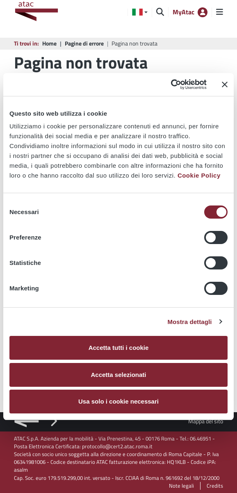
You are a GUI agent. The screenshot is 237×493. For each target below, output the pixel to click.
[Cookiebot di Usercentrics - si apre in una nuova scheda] (171, 84)
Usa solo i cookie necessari (118, 401)
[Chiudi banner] (225, 84)
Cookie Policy (199, 175)
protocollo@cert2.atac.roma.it (117, 446)
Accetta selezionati (118, 374)
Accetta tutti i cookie (119, 347)
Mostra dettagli (189, 321)
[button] (140, 12)
